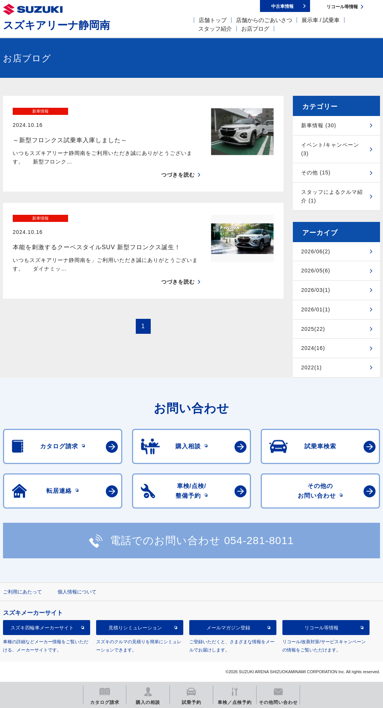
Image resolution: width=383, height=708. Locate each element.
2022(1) (311, 367)
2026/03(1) (315, 290)
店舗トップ (213, 20)
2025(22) (313, 329)
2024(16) (313, 348)
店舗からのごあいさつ (264, 20)
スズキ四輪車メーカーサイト (42, 628)
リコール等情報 (321, 628)
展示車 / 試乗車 (320, 20)
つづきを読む (178, 162)
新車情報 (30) (318, 125)
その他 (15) (316, 173)
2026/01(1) (315, 309)
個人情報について (77, 592)
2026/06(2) (315, 251)
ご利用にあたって (22, 592)
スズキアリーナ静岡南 (56, 25)
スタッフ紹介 (215, 28)
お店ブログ (255, 28)
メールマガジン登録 (228, 628)
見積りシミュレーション (135, 628)
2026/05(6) (315, 271)
